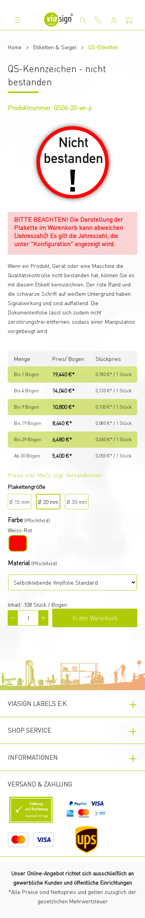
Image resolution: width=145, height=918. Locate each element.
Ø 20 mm (48, 501)
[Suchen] (83, 20)
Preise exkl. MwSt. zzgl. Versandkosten (54, 474)
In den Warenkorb (95, 618)
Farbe (15, 519)
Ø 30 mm (77, 501)
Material (19, 562)
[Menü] (17, 20)
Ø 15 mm (19, 501)
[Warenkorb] (129, 20)
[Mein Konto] (114, 20)
